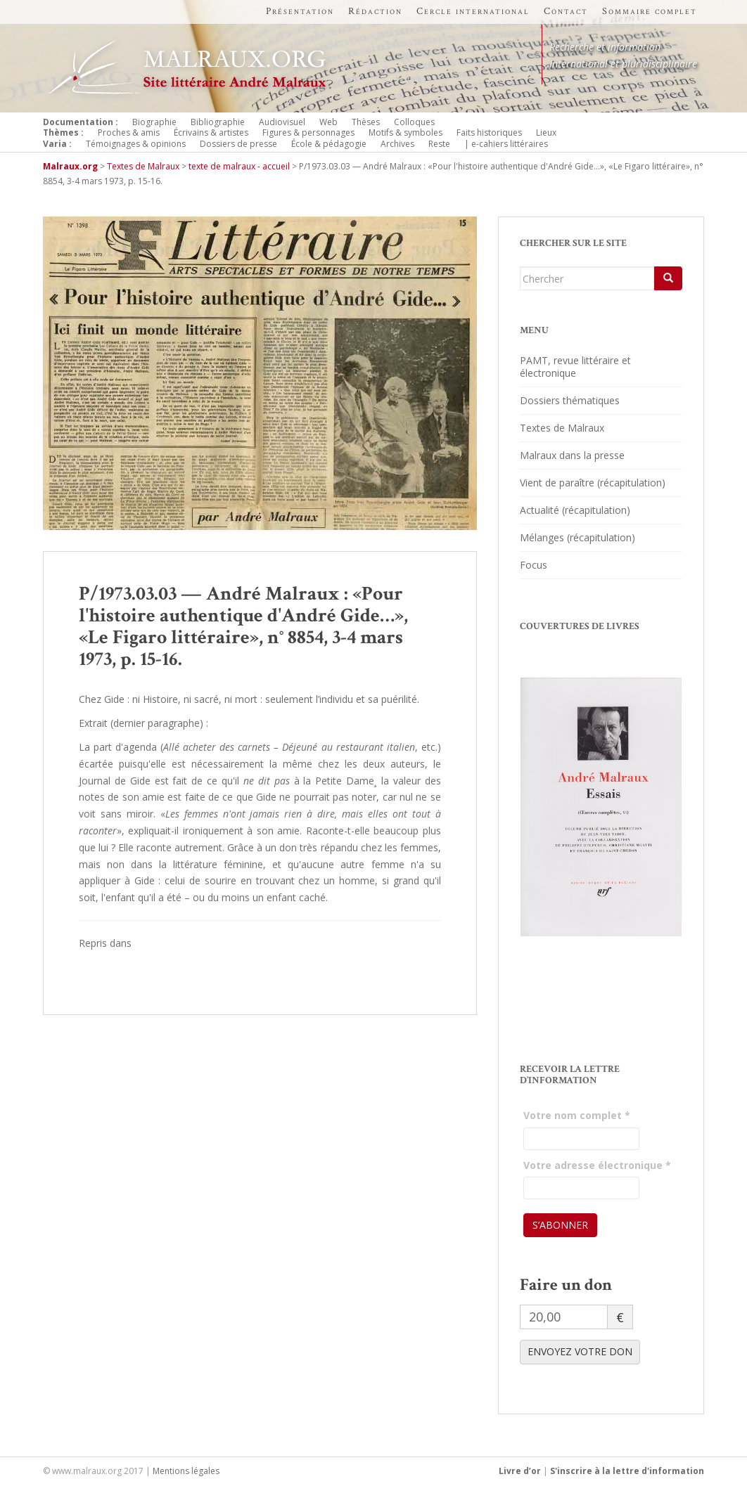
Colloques (414, 122)
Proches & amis (129, 132)
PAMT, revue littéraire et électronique (575, 367)
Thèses (366, 122)
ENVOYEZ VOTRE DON (580, 1351)
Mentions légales (186, 1471)
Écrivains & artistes (211, 132)
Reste (439, 144)
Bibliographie (218, 122)
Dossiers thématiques (570, 400)
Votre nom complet (576, 1115)
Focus (533, 564)
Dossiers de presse (238, 144)
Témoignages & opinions (136, 144)
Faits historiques (489, 132)
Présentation (300, 11)
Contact (566, 11)
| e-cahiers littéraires (506, 144)
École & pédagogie (328, 144)
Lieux (546, 132)
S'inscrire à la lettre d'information (627, 1471)
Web (328, 122)
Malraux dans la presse (572, 455)
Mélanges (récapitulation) (577, 537)
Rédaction (375, 11)
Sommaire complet (649, 11)
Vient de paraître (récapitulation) (592, 482)
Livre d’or (520, 1471)
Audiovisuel (282, 122)
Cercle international (473, 11)
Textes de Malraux (562, 427)
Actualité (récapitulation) (575, 510)
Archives (397, 144)
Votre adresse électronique (597, 1165)
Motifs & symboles (405, 132)
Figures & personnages (308, 132)
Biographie (154, 122)
